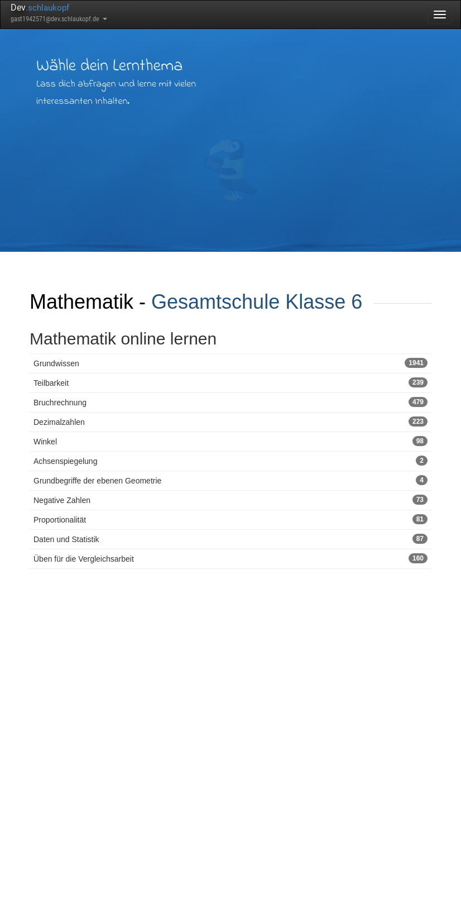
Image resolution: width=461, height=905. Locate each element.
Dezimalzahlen (230, 421)
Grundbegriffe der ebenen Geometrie (230, 480)
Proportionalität (230, 519)
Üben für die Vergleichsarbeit (230, 558)
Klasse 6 (323, 301)
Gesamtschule (215, 301)
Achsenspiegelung (230, 461)
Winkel (230, 441)
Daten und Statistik (230, 539)
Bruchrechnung (230, 402)
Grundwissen (230, 363)
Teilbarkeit (230, 382)
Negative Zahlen (230, 500)
